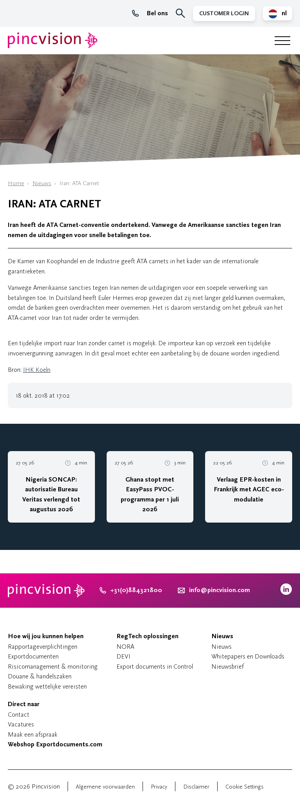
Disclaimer (196, 786)
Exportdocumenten (33, 656)
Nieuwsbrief (227, 666)
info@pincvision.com (219, 590)
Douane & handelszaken (39, 676)
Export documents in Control (154, 666)
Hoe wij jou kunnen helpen (46, 636)
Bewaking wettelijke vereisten (47, 686)
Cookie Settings (244, 786)
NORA (125, 646)
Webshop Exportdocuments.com (55, 744)
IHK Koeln (36, 369)
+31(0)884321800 (131, 590)
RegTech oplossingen (147, 636)
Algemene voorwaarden (105, 786)
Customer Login (224, 13)
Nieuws (41, 183)
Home (16, 183)
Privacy (159, 786)
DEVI (123, 656)
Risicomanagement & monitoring (53, 666)
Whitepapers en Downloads (247, 656)
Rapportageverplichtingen (42, 646)
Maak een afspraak (32, 734)
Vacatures (21, 724)
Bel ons (150, 13)
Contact (18, 714)
